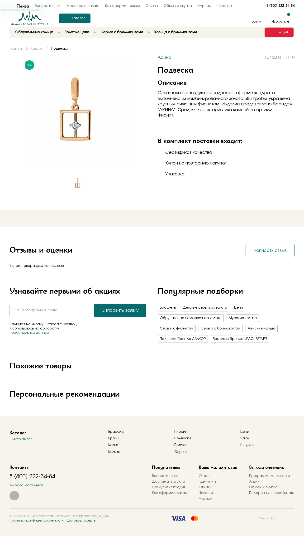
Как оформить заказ (122, 6)
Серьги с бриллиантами (121, 32)
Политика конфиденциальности (37, 520)
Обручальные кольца (34, 32)
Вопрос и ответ (165, 476)
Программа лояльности (269, 476)
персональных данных (29, 332)
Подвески (182, 438)
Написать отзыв (270, 251)
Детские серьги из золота (205, 307)
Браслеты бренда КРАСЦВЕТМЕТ (240, 339)
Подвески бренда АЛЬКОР (183, 339)
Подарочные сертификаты (271, 493)
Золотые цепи (77, 32)
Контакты (224, 6)
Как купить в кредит (168, 487)
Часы (244, 438)
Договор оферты (81, 520)
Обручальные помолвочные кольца (191, 318)
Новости (206, 493)
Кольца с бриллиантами (175, 32)
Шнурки (247, 445)
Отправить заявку (120, 310)
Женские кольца (262, 328)
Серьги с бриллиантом (221, 328)
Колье (113, 445)
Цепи (238, 307)
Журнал (204, 6)
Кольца (114, 452)
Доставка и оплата (168, 481)
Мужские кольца (243, 318)
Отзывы (152, 6)
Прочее (180, 445)
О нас (204, 476)
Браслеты (168, 307)
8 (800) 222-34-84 (280, 6)
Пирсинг (181, 431)
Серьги (180, 452)
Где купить (207, 481)
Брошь (113, 438)
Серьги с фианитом (177, 328)
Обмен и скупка (178, 6)
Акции (254, 481)
